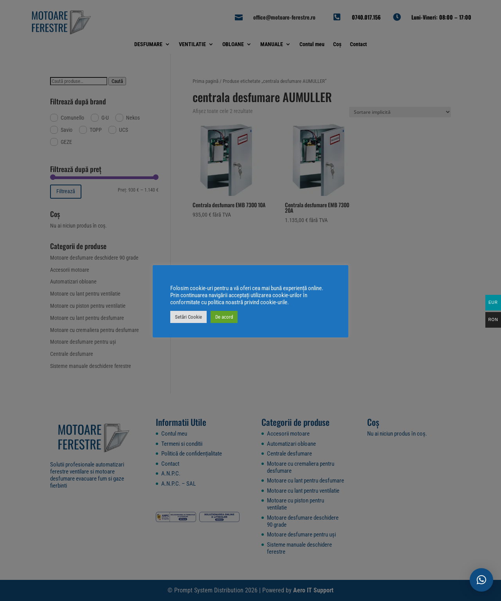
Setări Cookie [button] (188, 317)
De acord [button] (224, 317)
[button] (481, 580)
